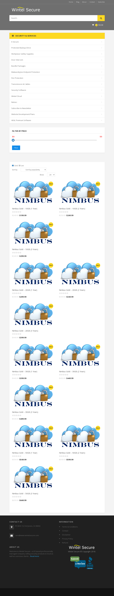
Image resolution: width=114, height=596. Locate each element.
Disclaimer (66, 535)
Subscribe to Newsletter (21, 108)
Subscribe (101, 2)
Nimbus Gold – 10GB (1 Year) (24, 208)
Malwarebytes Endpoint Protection (25, 72)
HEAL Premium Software (21, 120)
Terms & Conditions (70, 527)
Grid (15, 165)
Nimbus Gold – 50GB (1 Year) (24, 453)
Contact (91, 2)
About (83, 2)
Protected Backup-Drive (21, 48)
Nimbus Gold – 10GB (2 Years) (72, 208)
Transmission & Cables (20, 84)
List (21, 165)
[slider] (16, 212)
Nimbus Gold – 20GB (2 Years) (72, 290)
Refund (65, 542)
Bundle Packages (18, 66)
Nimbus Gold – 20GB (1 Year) (24, 290)
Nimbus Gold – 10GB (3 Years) (25, 249)
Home (69, 2)
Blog (76, 2)
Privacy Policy (67, 539)
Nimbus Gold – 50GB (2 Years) (72, 453)
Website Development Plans (23, 114)
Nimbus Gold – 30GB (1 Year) (24, 371)
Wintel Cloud (16, 96)
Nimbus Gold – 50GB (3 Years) (25, 493)
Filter (16, 148)
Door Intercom (17, 60)
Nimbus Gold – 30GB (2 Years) (72, 371)
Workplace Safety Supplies (22, 54)
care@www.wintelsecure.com (27, 535)
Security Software (18, 90)
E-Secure (15, 42)
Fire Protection (17, 78)
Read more (34, 556)
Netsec (14, 102)
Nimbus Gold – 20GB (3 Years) (25, 331)
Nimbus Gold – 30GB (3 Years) (25, 412)
